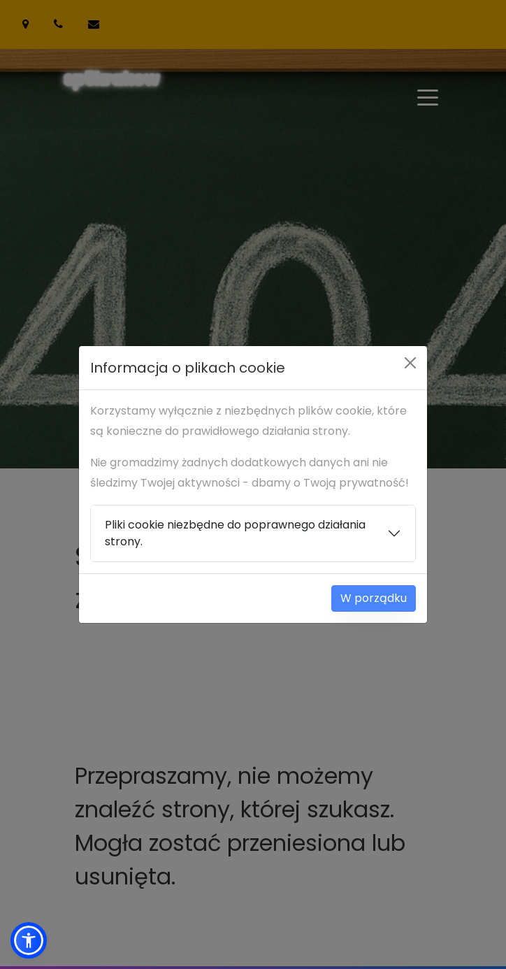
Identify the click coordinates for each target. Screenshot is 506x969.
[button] (28, 940)
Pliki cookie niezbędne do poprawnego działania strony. (235, 533)
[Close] (410, 363)
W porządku (373, 598)
